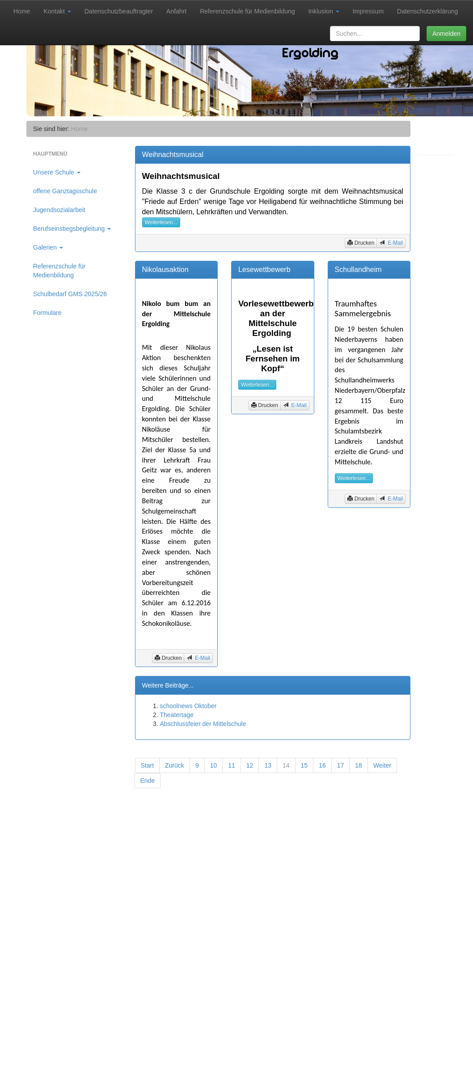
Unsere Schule (56, 172)
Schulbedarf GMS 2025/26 (70, 293)
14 (286, 765)
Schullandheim (358, 269)
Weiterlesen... (161, 222)
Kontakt (57, 11)
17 (340, 765)
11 (231, 765)
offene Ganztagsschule (65, 191)
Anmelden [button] (446, 33)
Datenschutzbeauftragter (118, 11)
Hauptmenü (50, 154)
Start (147, 765)
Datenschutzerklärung (427, 11)
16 (322, 765)
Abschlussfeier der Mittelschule (203, 723)
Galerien (48, 247)
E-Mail (394, 243)
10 (213, 765)
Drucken (360, 242)
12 (249, 765)
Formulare (47, 312)
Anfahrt (176, 11)
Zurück (174, 765)
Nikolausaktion (165, 269)
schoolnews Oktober (188, 705)
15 (304, 765)
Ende (147, 780)
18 (358, 765)
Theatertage (177, 714)
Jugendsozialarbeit (59, 209)
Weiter (382, 765)
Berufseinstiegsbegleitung (72, 228)
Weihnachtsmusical (173, 154)
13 (267, 765)
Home (21, 11)
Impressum (368, 11)
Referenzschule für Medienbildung (247, 11)
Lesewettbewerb (264, 269)
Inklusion (323, 11)
